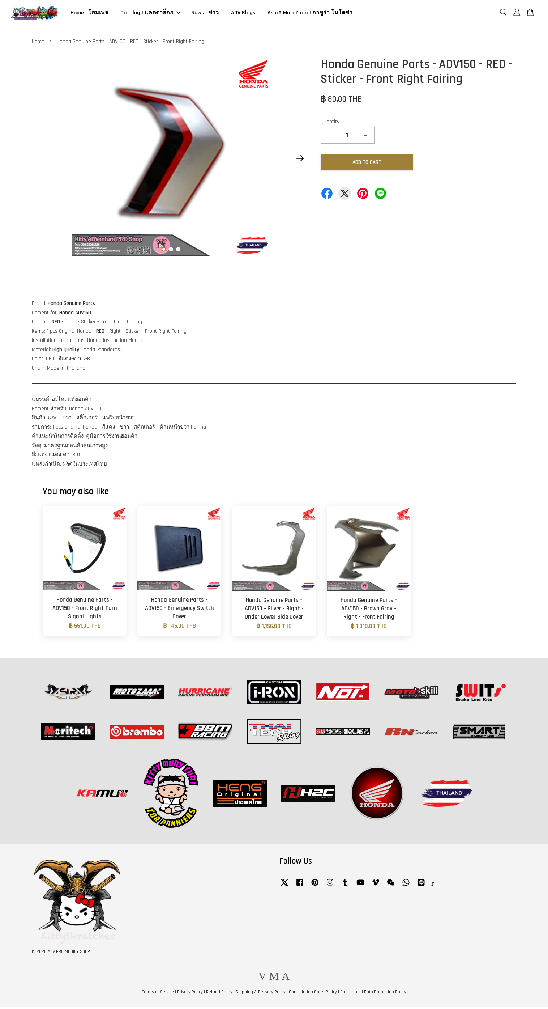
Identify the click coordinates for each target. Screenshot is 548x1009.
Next (300, 160)
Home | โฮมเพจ (89, 14)
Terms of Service (158, 994)
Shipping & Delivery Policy (261, 994)
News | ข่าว (205, 14)
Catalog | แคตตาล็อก (150, 14)
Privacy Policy (190, 994)
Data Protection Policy (385, 994)
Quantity (330, 123)
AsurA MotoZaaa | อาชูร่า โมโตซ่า (309, 14)
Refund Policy (219, 994)
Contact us (350, 994)
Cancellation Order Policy (313, 994)
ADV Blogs (243, 14)
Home (38, 43)
